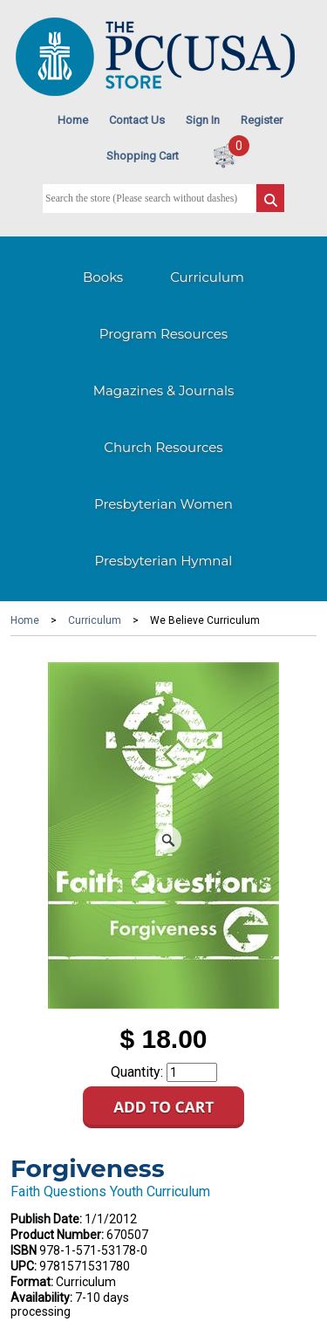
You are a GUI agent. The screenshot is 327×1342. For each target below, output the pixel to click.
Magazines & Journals (164, 390)
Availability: (41, 1297)
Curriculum (207, 277)
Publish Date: (46, 1219)
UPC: (23, 1266)
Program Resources (163, 333)
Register (262, 120)
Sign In (203, 120)
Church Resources (163, 447)
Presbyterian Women (163, 504)
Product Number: (57, 1235)
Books (103, 277)
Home (73, 120)
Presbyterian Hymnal (164, 560)
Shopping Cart (142, 155)
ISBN (23, 1250)
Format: (31, 1282)
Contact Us (137, 120)
